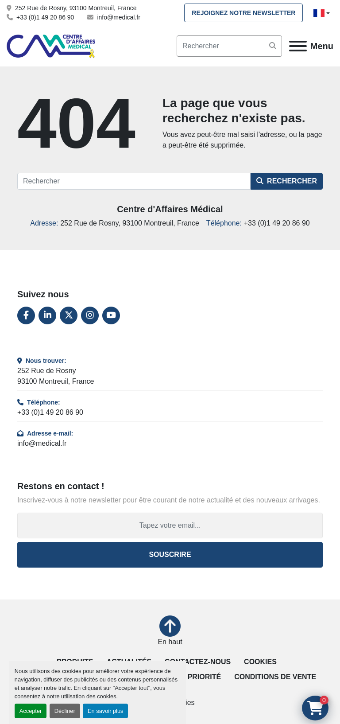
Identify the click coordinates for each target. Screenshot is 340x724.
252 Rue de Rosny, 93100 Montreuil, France (75, 8)
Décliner (64, 711)
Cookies (260, 662)
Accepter (30, 711)
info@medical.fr (118, 17)
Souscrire (170, 554)
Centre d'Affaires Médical (170, 209)
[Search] (229, 46)
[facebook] (26, 315)
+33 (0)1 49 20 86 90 (45, 17)
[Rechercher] (134, 181)
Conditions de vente (275, 677)
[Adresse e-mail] (170, 525)
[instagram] (90, 315)
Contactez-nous (198, 662)
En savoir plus (105, 711)
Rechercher (286, 181)
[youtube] (111, 315)
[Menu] (298, 46)
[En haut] (170, 631)
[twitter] (68, 315)
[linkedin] (47, 315)
